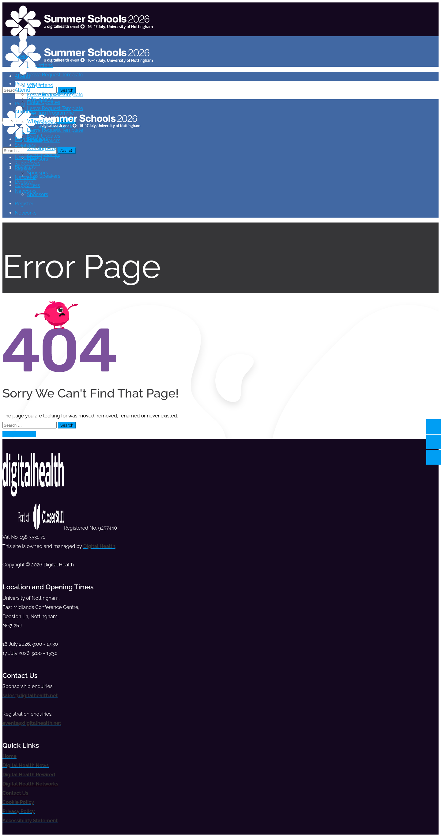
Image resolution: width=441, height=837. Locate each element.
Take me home (19, 434)
